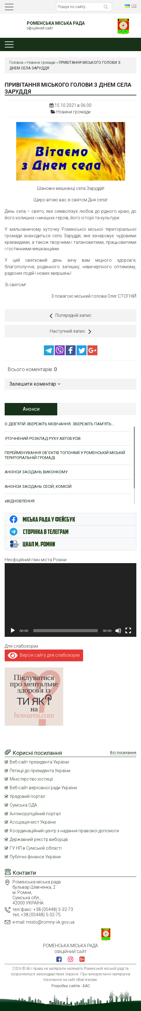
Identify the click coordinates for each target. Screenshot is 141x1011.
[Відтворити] (13, 631)
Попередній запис (70, 315)
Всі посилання (123, 753)
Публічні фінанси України (35, 856)
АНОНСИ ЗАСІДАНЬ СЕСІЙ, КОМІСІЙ (38, 486)
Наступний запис (70, 331)
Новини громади (41, 62)
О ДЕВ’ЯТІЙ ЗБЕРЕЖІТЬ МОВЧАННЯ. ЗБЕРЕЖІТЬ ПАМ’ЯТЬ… (59, 424)
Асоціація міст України (33, 822)
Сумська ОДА (23, 805)
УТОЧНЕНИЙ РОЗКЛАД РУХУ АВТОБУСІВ (43, 438)
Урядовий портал (27, 796)
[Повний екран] (128, 631)
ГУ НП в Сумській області (36, 848)
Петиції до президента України (40, 770)
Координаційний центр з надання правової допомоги (64, 830)
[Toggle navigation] (9, 7)
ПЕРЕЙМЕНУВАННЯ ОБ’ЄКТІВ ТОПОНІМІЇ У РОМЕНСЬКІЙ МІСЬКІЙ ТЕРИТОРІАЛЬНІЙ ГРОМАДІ (65, 455)
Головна (16, 62)
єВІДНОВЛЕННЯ (20, 501)
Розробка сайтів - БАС (70, 986)
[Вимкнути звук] (118, 631)
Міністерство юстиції (31, 779)
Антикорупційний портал (35, 813)
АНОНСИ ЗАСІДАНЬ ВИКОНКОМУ (36, 472)
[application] (70, 600)
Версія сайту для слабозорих (44, 655)
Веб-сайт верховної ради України (43, 787)
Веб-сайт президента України (39, 761)
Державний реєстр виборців (39, 839)
